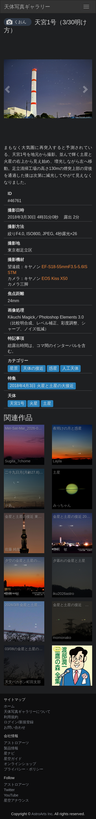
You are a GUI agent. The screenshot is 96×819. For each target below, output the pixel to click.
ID (10, 193)
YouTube (11, 795)
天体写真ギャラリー (27, 6)
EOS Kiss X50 (54, 278)
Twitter (9, 790)
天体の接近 (33, 368)
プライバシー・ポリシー (23, 769)
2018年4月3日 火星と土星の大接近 (42, 386)
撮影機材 (16, 259)
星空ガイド (13, 759)
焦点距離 (16, 293)
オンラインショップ (20, 764)
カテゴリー (18, 360)
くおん (20, 22)
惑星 (53, 368)
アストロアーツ (16, 743)
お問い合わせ (14, 727)
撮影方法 (16, 226)
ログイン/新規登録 (19, 722)
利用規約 (11, 717)
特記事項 (16, 338)
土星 (47, 403)
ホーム (9, 706)
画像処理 (16, 310)
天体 (12, 396)
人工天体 (70, 368)
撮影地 (14, 243)
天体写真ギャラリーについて (27, 711)
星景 (14, 368)
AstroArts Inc (41, 814)
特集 (12, 378)
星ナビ (9, 753)
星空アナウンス (16, 800)
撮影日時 (16, 210)
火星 (33, 403)
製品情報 (11, 748)
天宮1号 (17, 403)
